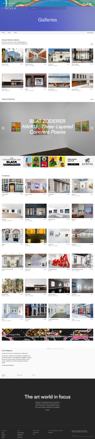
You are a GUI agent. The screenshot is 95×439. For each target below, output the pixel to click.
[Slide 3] (30, 154)
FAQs (34, 434)
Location (15, 32)
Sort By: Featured (90, 32)
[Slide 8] (88, 154)
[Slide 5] (53, 154)
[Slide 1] (7, 154)
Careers (3, 437)
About (3, 432)
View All (91, 99)
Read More (47, 409)
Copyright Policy (20, 434)
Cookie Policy (19, 437)
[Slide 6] (65, 154)
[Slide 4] (42, 154)
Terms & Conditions (20, 432)
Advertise (3, 434)
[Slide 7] (76, 154)
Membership (50, 432)
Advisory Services (36, 432)
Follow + (21, 64)
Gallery (9, 32)
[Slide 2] (18, 154)
